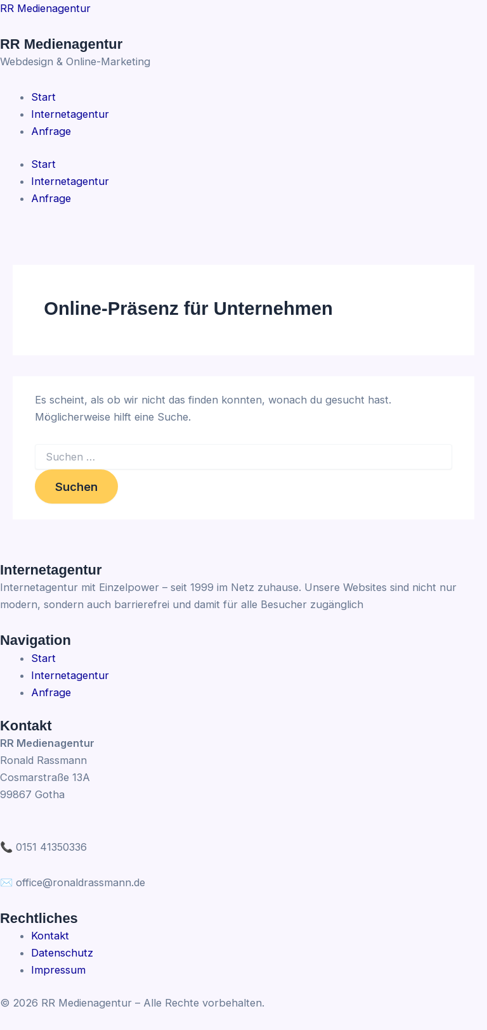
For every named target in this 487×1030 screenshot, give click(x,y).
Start (43, 164)
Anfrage (51, 198)
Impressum (58, 969)
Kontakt (50, 935)
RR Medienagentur (45, 8)
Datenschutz (62, 952)
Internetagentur (70, 181)
